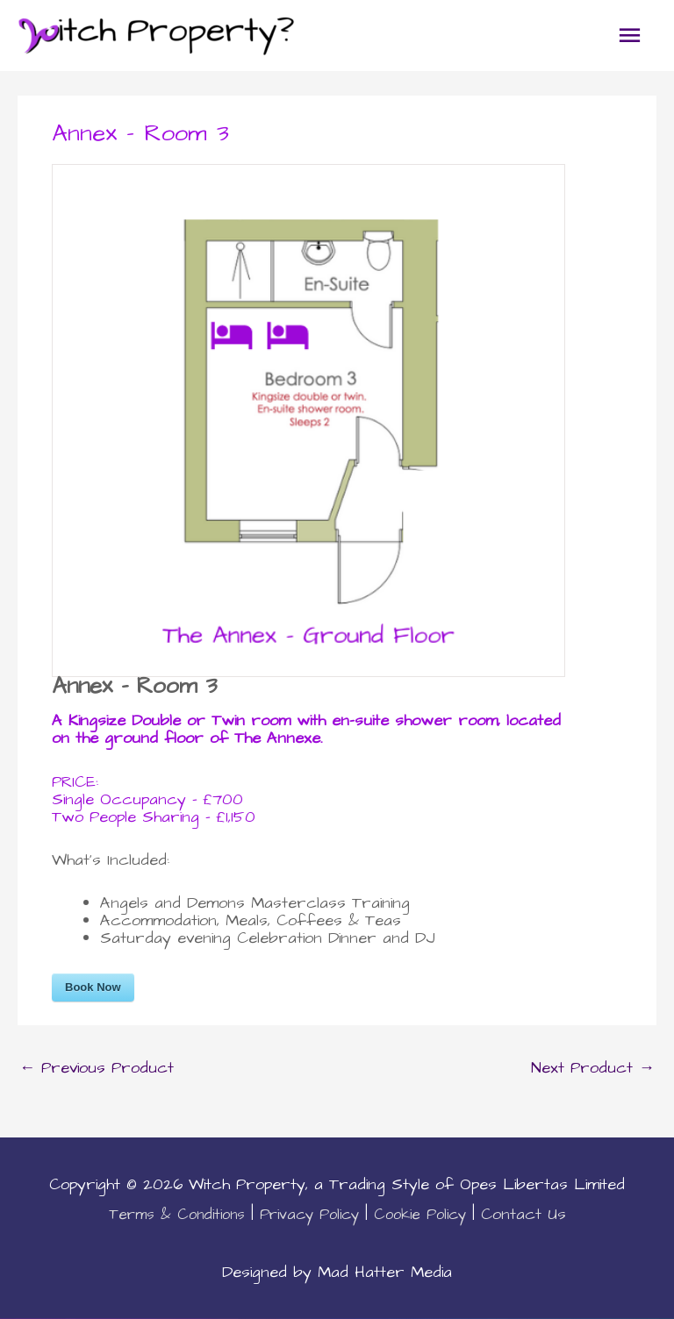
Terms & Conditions (177, 1214)
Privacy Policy (309, 1214)
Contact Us (523, 1214)
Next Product (593, 1068)
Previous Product (96, 1068)
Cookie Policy (420, 1214)
